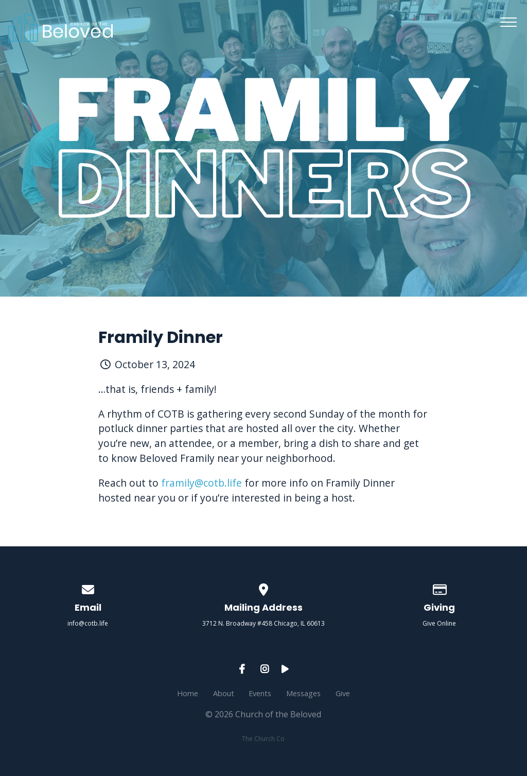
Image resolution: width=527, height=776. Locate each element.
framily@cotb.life (201, 483)
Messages (303, 693)
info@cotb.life (87, 623)
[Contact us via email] (88, 587)
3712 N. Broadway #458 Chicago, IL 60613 (263, 623)
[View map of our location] (263, 587)
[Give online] (439, 587)
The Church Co (263, 738)
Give (343, 693)
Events (260, 693)
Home (187, 693)
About (223, 693)
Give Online (439, 623)
